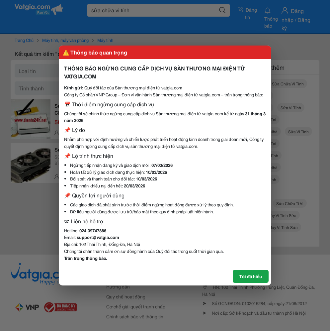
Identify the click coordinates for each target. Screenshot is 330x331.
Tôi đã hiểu (250, 276)
